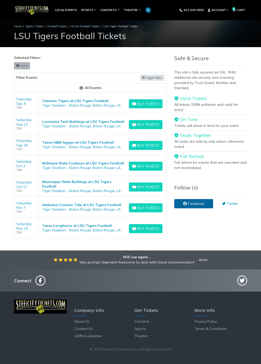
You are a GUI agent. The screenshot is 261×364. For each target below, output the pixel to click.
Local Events (66, 10)
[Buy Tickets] (146, 103)
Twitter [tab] (230, 203)
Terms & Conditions (211, 328)
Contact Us (83, 328)
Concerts (141, 321)
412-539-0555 (192, 10)
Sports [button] (87, 10)
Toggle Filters (152, 77)
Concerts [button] (108, 10)
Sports (140, 328)
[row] (90, 103)
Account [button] (217, 10)
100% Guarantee (88, 336)
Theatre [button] (131, 10)
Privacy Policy (206, 321)
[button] (148, 10)
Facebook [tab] (193, 203)
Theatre (140, 336)
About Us (82, 321)
